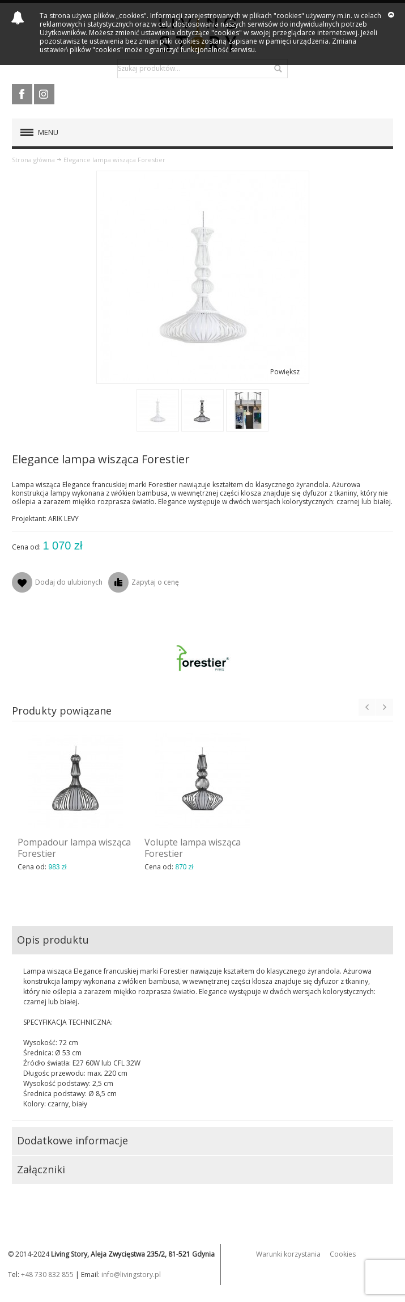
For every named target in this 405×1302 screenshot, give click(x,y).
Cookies (343, 1254)
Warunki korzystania (288, 1254)
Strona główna (33, 159)
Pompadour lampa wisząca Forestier (74, 848)
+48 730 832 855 (47, 1274)
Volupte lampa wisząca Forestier (192, 848)
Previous (367, 707)
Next (384, 707)
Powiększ (285, 372)
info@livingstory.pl (131, 1274)
